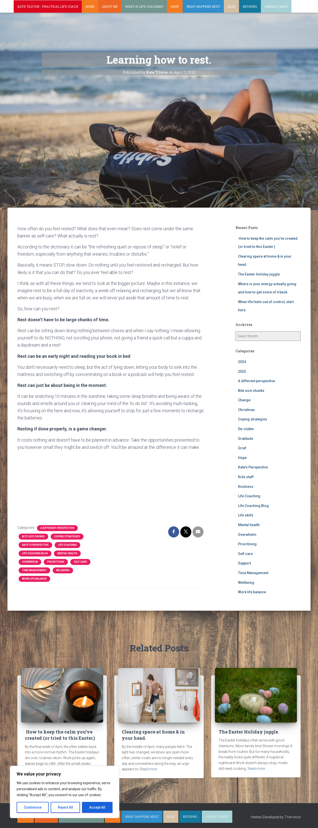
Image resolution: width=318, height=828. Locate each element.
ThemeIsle (292, 817)
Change (244, 400)
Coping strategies (67, 536)
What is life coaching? (144, 6)
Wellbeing (63, 570)
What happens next (203, 6)
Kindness (245, 487)
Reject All (65, 807)
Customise (32, 807)
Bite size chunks (33, 536)
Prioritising (55, 561)
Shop (175, 6)
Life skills (245, 515)
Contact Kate (276, 6)
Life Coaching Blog (35, 553)
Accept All (97, 807)
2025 (242, 371)
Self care (80, 561)
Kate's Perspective (35, 545)
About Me (110, 6)
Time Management (34, 570)
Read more (148, 769)
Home (89, 6)
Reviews (250, 6)
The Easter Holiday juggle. (259, 274)
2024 (242, 362)
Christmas (246, 410)
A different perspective (57, 528)
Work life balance (34, 578)
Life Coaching (67, 545)
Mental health (67, 553)
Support (244, 563)
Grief (242, 448)
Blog (231, 6)
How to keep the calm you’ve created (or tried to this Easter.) (60, 735)
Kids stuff (246, 477)
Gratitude (245, 439)
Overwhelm (30, 561)
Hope (242, 458)
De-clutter (246, 429)
